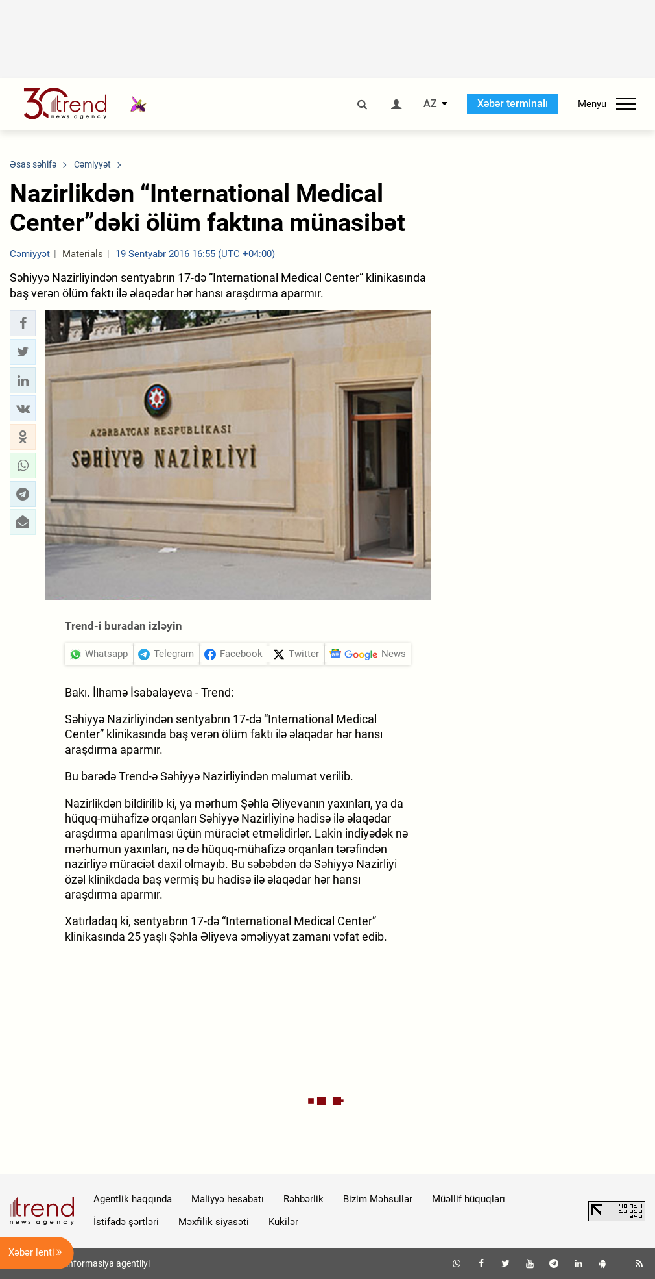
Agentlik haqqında (132, 1199)
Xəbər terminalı (512, 103)
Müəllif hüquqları (468, 1199)
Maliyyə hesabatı (227, 1199)
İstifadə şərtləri (126, 1222)
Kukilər (283, 1222)
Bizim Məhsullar (377, 1199)
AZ (430, 104)
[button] (23, 323)
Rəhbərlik (303, 1199)
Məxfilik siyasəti (213, 1222)
